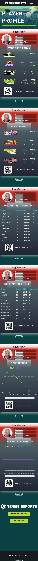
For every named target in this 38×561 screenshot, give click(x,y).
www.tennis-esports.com (25, 91)
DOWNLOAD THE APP (19, 514)
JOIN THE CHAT (19, 521)
